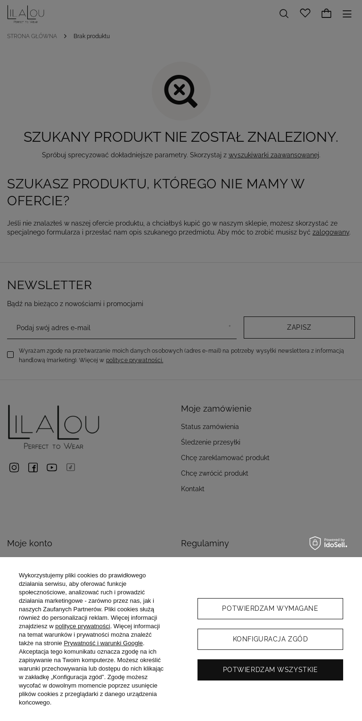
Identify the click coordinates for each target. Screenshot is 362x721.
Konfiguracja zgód (270, 639)
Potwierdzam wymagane (270, 608)
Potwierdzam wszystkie (270, 669)
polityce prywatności (82, 626)
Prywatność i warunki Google (103, 643)
